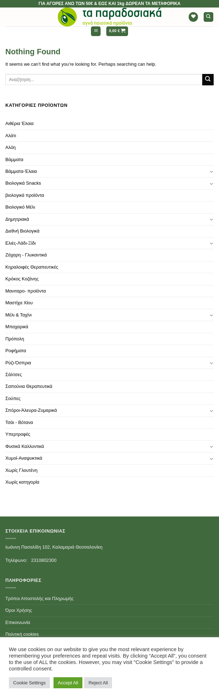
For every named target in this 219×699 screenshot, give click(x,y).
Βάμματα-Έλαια (21, 171)
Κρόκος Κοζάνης (22, 278)
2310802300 (43, 560)
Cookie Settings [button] (29, 682)
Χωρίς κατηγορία (22, 482)
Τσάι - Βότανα (19, 422)
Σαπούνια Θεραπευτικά (28, 386)
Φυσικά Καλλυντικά (24, 446)
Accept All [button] (68, 682)
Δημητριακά (17, 219)
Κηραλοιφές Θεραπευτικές (31, 267)
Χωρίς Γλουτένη (21, 470)
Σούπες (13, 398)
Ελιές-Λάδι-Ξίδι (20, 243)
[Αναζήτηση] (208, 17)
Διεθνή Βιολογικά (22, 231)
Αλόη (10, 147)
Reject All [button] (98, 682)
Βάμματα (14, 159)
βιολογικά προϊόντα (24, 195)
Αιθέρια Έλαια (19, 123)
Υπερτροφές (17, 434)
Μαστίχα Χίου (19, 302)
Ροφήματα (15, 350)
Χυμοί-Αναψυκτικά (23, 458)
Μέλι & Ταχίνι (18, 315)
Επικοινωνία (17, 622)
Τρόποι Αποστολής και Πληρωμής (39, 598)
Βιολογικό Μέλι (20, 207)
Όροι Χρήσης (18, 610)
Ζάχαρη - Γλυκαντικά (26, 255)
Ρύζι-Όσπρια (18, 362)
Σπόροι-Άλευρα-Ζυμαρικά (31, 410)
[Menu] (96, 31)
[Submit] (208, 79)
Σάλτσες (13, 374)
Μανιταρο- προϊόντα (25, 291)
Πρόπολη (14, 338)
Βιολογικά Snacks (23, 183)
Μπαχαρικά (16, 326)
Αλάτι (10, 135)
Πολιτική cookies (22, 634)
